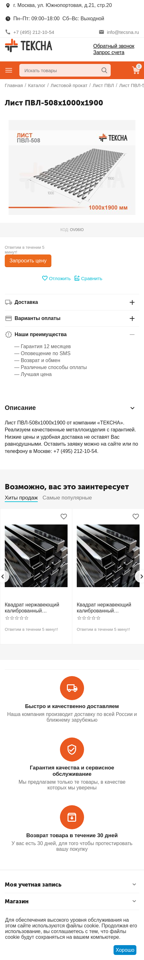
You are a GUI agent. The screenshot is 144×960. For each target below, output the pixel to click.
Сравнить (88, 278)
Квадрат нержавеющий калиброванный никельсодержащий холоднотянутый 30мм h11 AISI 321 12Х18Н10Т (108, 608)
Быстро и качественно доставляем (72, 706)
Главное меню (8, 70)
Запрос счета (108, 52)
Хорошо (125, 950)
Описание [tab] (70, 408)
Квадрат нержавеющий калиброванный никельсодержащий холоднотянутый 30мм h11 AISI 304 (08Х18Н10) (36, 608)
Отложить (56, 278)
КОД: (64, 230)
